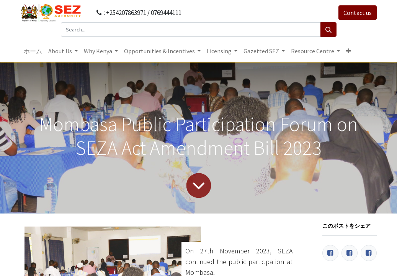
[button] (348, 51)
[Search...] (191, 29)
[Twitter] (349, 253)
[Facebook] (330, 253)
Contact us (357, 12)
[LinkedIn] (369, 253)
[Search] (328, 29)
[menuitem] (33, 51)
